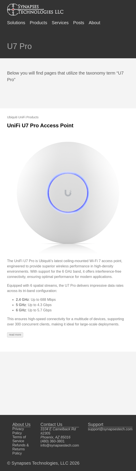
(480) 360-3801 (52, 441)
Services (60, 22)
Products (38, 22)
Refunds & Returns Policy (20, 449)
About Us (21, 424)
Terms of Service (19, 439)
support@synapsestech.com (110, 429)
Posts (78, 22)
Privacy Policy (18, 431)
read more (15, 334)
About (94, 22)
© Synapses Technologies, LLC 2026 (43, 463)
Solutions (16, 22)
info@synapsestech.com (59, 445)
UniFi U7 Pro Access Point (40, 125)
